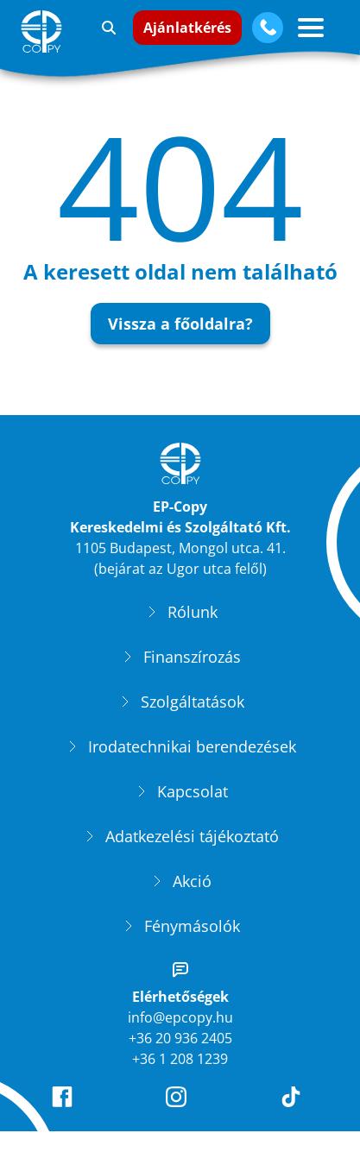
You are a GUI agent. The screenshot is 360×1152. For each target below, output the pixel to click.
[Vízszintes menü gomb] (311, 27)
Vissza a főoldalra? (180, 323)
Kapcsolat (192, 794)
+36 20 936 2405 (180, 1040)
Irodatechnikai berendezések (192, 749)
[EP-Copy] (45, 31)
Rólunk (192, 614)
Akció (192, 883)
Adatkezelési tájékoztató (192, 838)
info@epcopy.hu (180, 1019)
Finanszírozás (192, 659)
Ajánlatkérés (187, 27)
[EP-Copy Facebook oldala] (65, 1099)
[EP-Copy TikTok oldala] (294, 1099)
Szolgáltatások (192, 704)
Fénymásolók (192, 928)
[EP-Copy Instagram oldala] (179, 1099)
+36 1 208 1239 (180, 1061)
